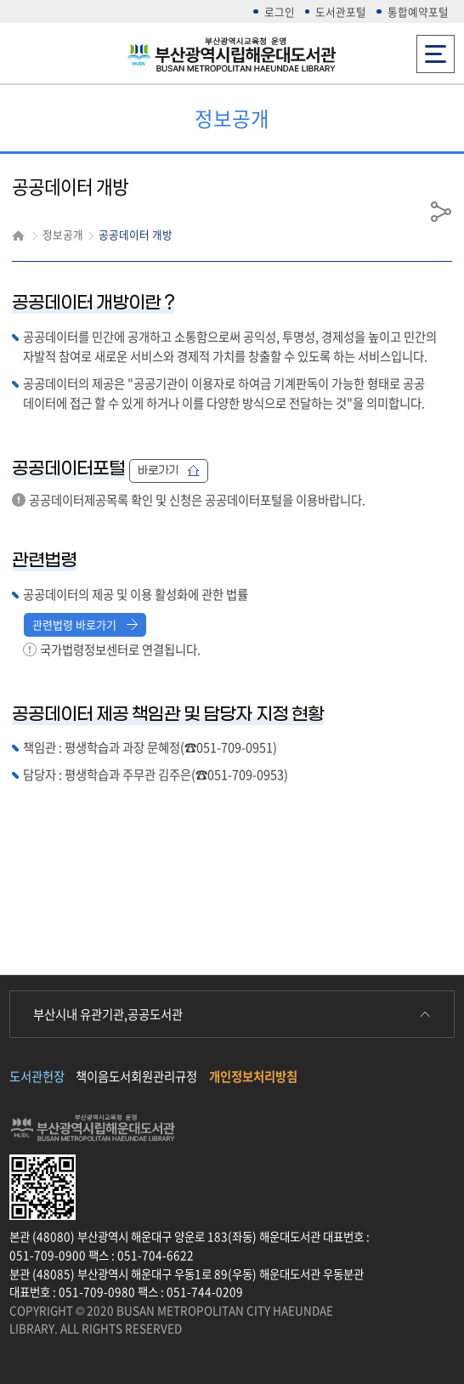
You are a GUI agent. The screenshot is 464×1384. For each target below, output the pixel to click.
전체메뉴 (435, 49)
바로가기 (168, 470)
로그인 (279, 11)
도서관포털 (340, 11)
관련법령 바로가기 (85, 624)
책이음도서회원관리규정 (136, 1076)
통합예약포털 (418, 11)
